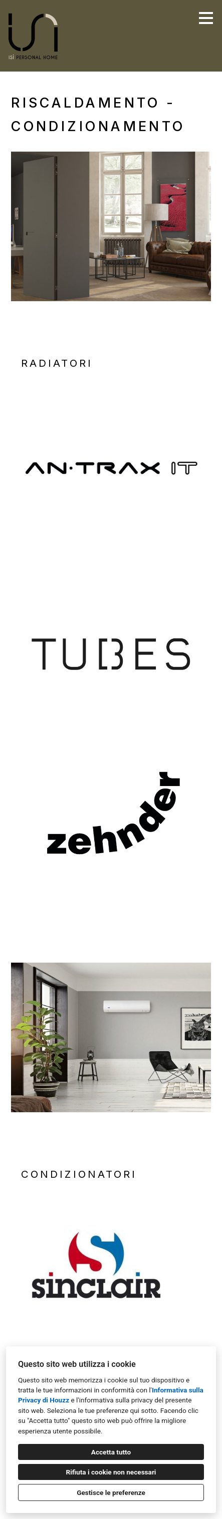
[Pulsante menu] (206, 18)
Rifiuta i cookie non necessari (111, 1472)
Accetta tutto (111, 1452)
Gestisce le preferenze (111, 1492)
